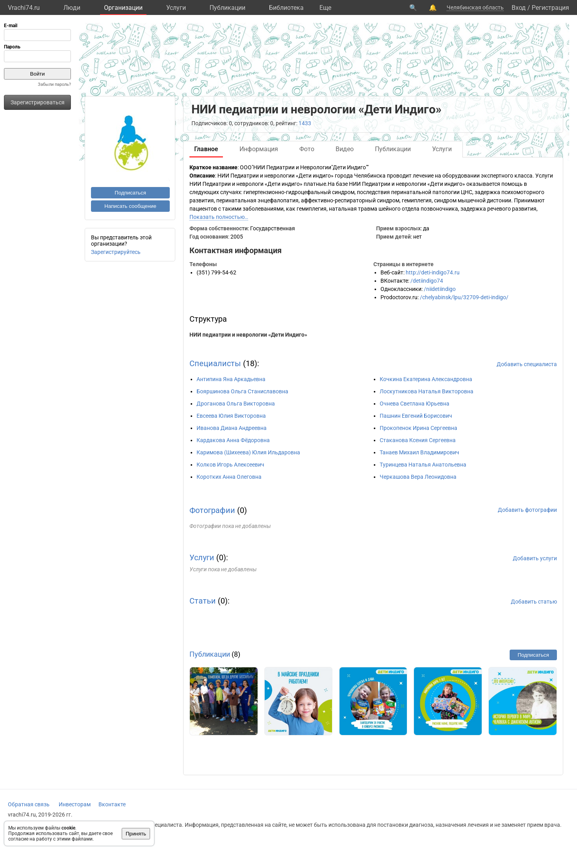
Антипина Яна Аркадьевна (231, 379)
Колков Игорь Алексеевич (230, 464)
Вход (519, 7)
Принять (136, 834)
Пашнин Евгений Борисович (416, 416)
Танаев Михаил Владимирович (419, 452)
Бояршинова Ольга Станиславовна (242, 391)
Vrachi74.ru (24, 7)
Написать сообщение (130, 206)
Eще (325, 7)
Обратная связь (29, 804)
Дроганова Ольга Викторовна (236, 403)
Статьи (202, 601)
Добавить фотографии (527, 510)
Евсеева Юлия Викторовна (231, 416)
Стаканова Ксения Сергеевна (418, 440)
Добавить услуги (535, 558)
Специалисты (215, 363)
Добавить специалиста (527, 364)
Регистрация (550, 7)
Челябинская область (475, 7)
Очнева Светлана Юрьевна (414, 403)
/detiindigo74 (426, 281)
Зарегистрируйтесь (116, 252)
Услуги (176, 7)
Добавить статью (534, 601)
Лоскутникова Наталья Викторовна (426, 391)
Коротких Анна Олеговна (229, 477)
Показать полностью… (218, 217)
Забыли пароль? (54, 84)
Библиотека (286, 7)
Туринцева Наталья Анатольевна (423, 464)
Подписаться (130, 193)
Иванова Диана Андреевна (232, 428)
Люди (71, 7)
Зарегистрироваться (38, 102)
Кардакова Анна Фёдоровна (233, 440)
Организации (123, 7)
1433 (305, 123)
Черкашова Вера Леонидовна (418, 477)
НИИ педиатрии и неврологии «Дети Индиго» (248, 334)
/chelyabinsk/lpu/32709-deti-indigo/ (464, 297)
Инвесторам (75, 804)
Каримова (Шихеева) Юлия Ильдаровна (248, 452)
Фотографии (212, 510)
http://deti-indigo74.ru (433, 272)
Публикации (227, 7)
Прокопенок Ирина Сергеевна (418, 428)
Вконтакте (112, 804)
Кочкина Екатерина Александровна (426, 379)
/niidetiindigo (440, 289)
